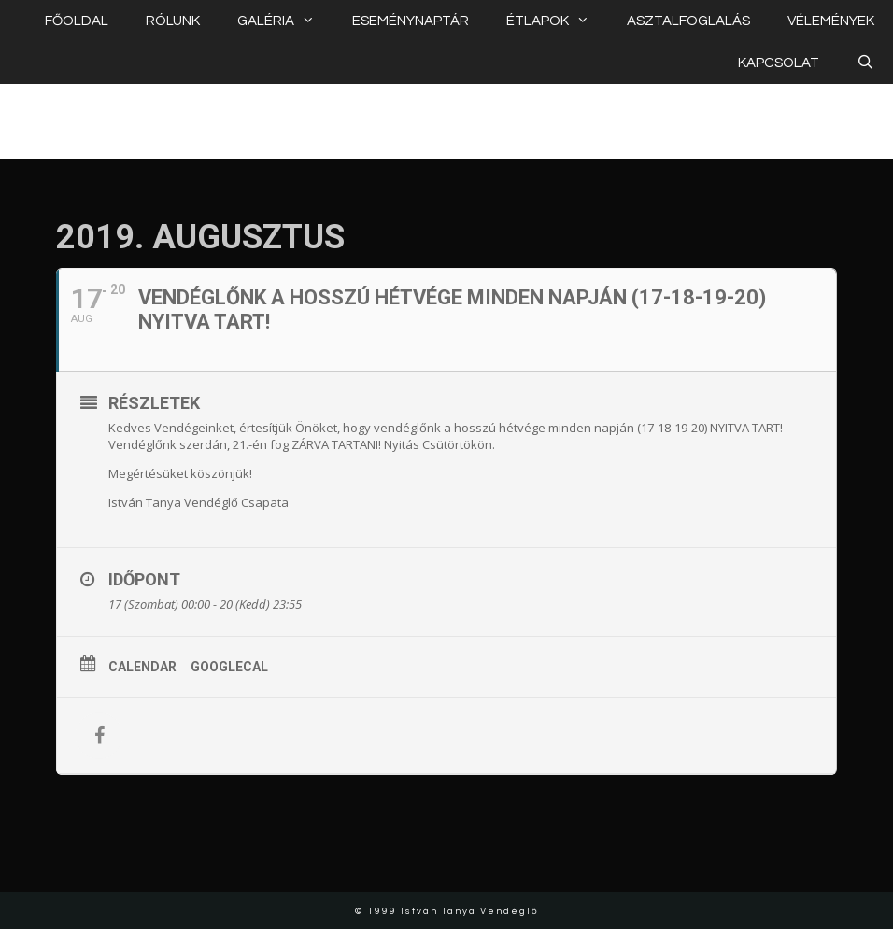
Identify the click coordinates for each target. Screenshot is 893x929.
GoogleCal (229, 666)
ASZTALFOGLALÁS (688, 21)
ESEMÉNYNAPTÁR (410, 21)
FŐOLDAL (76, 21)
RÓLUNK (173, 21)
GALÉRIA (285, 21)
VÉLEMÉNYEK (830, 21)
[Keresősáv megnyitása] (865, 63)
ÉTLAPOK (557, 21)
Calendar (142, 666)
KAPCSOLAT (778, 63)
